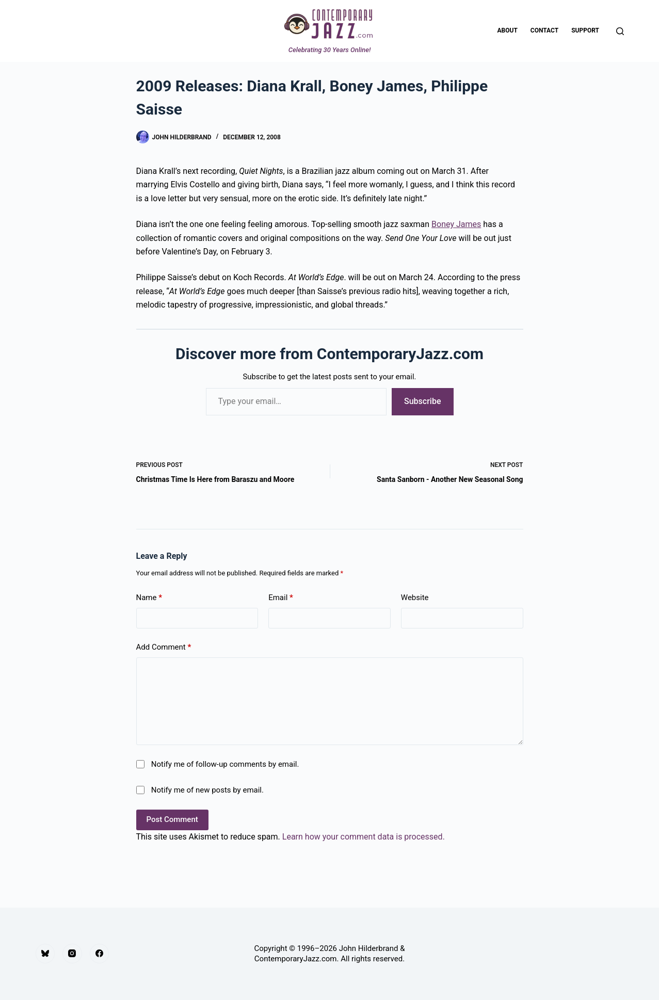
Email (280, 597)
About (507, 30)
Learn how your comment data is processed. (363, 837)
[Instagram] (72, 953)
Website (415, 597)
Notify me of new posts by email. (207, 790)
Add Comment (163, 647)
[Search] (620, 31)
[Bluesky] (45, 953)
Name (149, 597)
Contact (544, 30)
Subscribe (422, 401)
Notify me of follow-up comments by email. (225, 764)
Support (585, 30)
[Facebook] (99, 953)
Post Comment (172, 819)
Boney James (456, 224)
